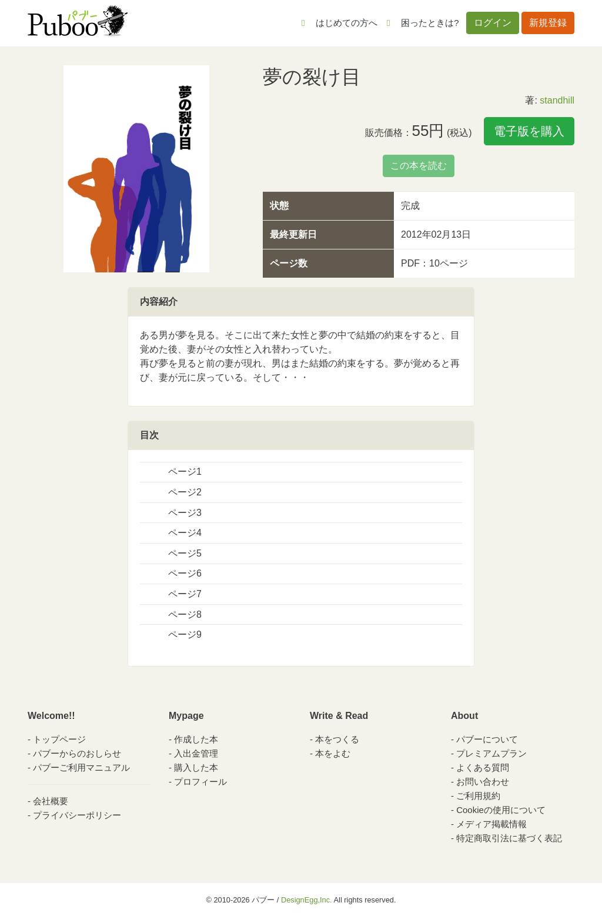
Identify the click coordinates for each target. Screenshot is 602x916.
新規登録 (548, 23)
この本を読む (418, 166)
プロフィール (200, 782)
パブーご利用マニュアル (81, 767)
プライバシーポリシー (77, 815)
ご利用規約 (478, 796)
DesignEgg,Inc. (306, 899)
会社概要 (50, 801)
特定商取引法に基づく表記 (509, 838)
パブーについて (487, 739)
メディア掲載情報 (491, 824)
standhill (557, 100)
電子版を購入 (529, 131)
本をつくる (337, 739)
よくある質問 (482, 767)
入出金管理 (196, 753)
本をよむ (332, 753)
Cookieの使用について (501, 810)
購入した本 (196, 767)
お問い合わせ (482, 782)
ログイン (492, 23)
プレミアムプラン (491, 753)
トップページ (59, 739)
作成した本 (196, 739)
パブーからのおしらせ (77, 753)
